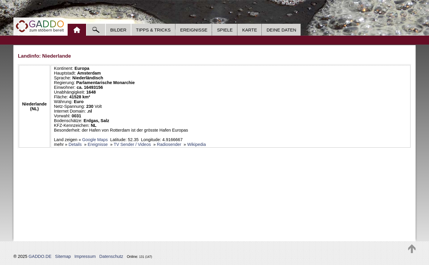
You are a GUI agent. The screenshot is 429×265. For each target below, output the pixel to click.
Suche (95, 30)
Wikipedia (196, 144)
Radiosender (169, 144)
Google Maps (95, 139)
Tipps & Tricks (153, 29)
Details (75, 144)
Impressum (85, 256)
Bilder (118, 29)
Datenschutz (111, 256)
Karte (249, 29)
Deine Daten (281, 29)
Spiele (225, 29)
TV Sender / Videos (132, 144)
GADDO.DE (40, 256)
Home (76, 30)
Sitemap (63, 256)
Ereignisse (194, 29)
